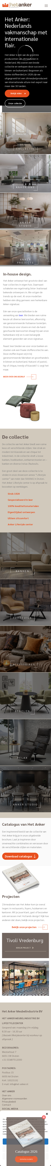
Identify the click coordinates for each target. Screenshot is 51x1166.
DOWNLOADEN (26, 1159)
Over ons (6, 1095)
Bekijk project (23, 947)
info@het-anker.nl (19, 1084)
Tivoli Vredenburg (24, 940)
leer (21, 315)
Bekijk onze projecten (28, 927)
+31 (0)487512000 (12, 1059)
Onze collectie (15, 103)
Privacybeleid (9, 1101)
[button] (47, 1114)
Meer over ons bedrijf (18, 376)
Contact (6, 1104)
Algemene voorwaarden (14, 1098)
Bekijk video (16, 93)
